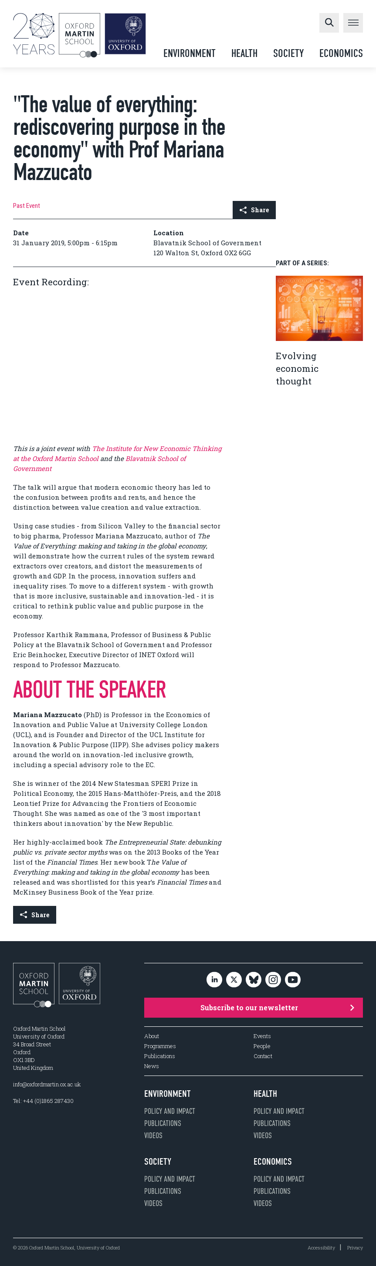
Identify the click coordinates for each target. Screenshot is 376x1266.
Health (244, 53)
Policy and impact (169, 1111)
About (151, 1036)
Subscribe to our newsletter (277, 1007)
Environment (189, 53)
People (262, 1046)
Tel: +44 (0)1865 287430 (43, 1101)
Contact (263, 1056)
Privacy (355, 1247)
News (151, 1066)
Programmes (160, 1046)
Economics (341, 53)
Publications (159, 1056)
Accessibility (321, 1247)
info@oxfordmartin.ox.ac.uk (47, 1084)
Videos (153, 1135)
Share (254, 210)
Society (288, 53)
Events (262, 1036)
